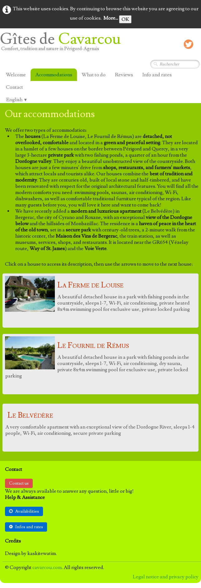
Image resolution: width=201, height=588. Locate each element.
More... (110, 18)
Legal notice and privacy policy (166, 577)
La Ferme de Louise (90, 285)
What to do (94, 75)
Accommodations (53, 75)
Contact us (19, 483)
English (16, 100)
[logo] (63, 44)
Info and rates (157, 75)
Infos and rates (26, 527)
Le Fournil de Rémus (93, 345)
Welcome (16, 75)
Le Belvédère (30, 415)
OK (125, 19)
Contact (14, 87)
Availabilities (24, 511)
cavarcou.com (47, 567)
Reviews (124, 75)
